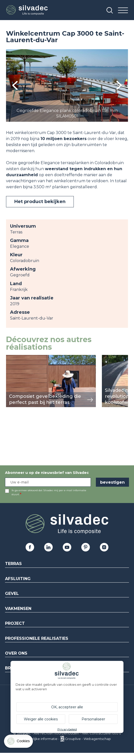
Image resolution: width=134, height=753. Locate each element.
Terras (13, 563)
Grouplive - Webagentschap (88, 739)
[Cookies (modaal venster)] (19, 742)
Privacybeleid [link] (67, 729)
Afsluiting (18, 578)
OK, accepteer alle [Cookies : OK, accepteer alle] (67, 707)
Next (119, 85)
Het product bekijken (39, 201)
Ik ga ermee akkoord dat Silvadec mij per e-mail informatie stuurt (49, 492)
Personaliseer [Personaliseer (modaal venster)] (93, 719)
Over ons (16, 653)
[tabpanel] (67, 85)
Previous (15, 85)
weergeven (17, 357)
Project (15, 623)
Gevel (12, 593)
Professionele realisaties (36, 638)
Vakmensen (18, 608)
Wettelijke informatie (40, 739)
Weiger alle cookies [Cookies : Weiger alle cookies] (41, 719)
